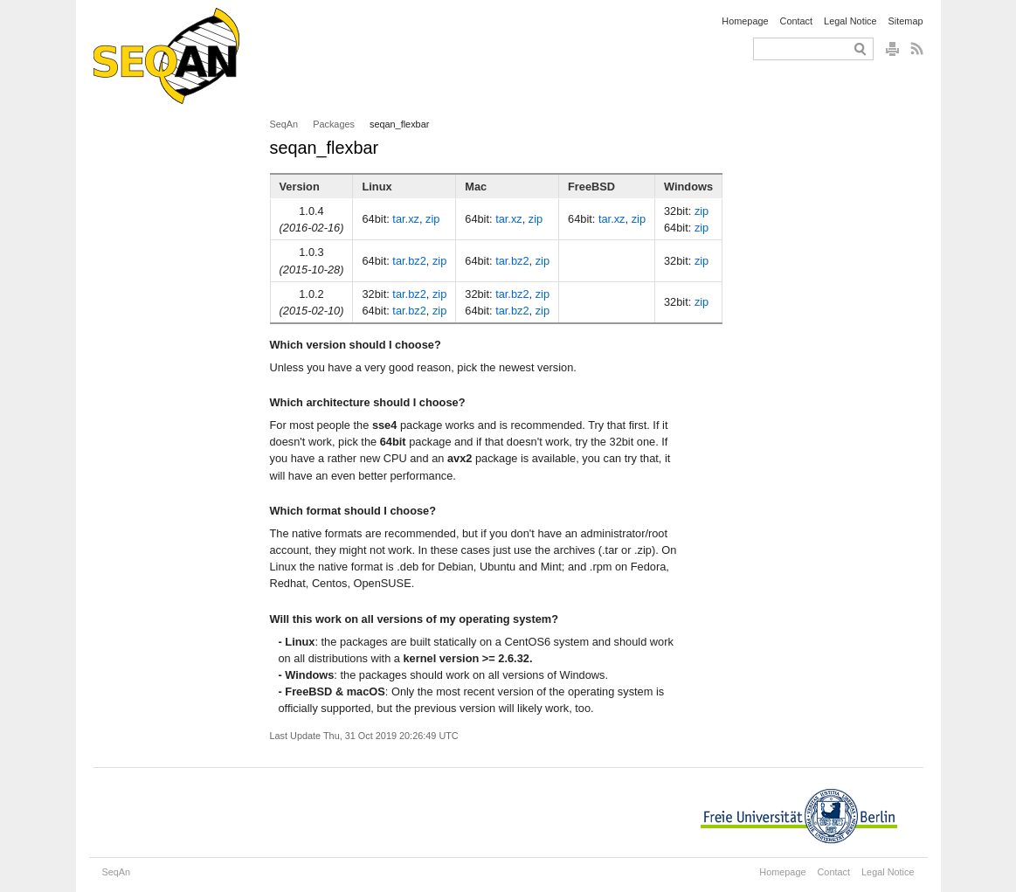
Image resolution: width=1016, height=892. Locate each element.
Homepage (745, 21)
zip (432, 218)
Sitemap (905, 21)
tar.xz (405, 218)
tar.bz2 (408, 260)
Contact (796, 21)
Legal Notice (850, 21)
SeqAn (284, 124)
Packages (334, 124)
